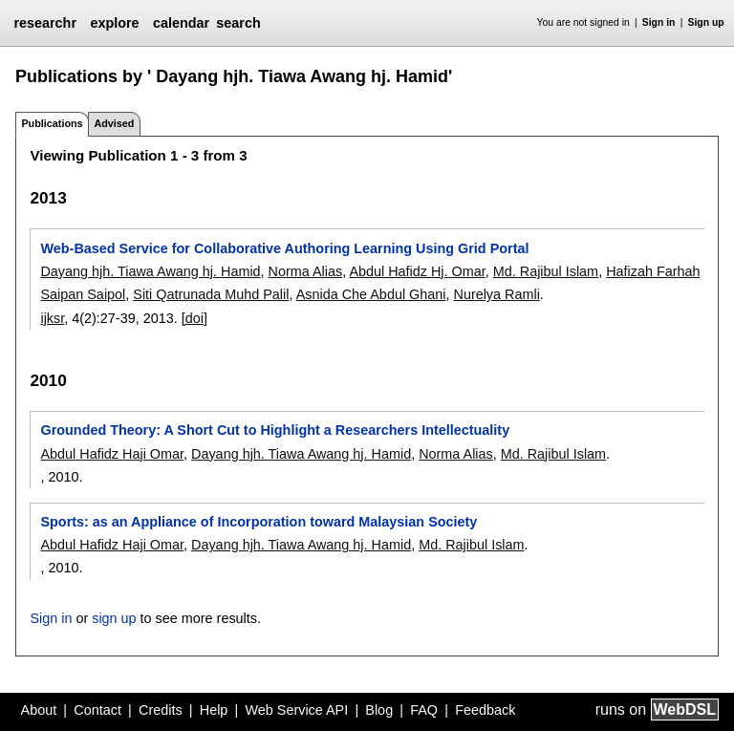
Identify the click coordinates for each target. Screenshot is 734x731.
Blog (379, 710)
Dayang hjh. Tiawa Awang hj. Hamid (150, 271)
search (238, 23)
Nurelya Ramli (496, 294)
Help (214, 710)
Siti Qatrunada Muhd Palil (211, 294)
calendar (181, 23)
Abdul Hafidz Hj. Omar (417, 271)
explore (114, 23)
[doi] (194, 318)
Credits (161, 710)
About (39, 710)
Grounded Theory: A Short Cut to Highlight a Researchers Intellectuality (274, 430)
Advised (114, 123)
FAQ (424, 710)
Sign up (706, 22)
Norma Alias (306, 271)
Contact (97, 710)
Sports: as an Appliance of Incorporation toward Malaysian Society (258, 521)
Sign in (659, 22)
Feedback (485, 710)
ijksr (52, 318)
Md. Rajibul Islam (545, 271)
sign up (114, 618)
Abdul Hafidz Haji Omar (112, 454)
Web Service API (296, 710)
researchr (44, 23)
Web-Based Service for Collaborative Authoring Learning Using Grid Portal (284, 248)
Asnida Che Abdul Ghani (371, 294)
